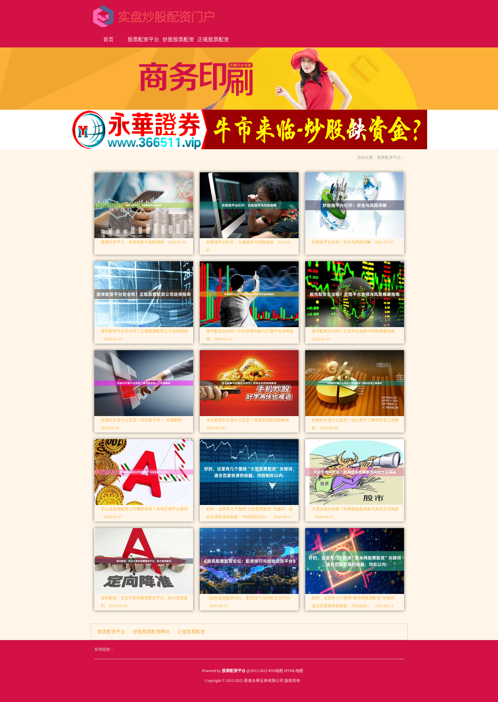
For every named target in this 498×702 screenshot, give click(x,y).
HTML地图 (293, 670)
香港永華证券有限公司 (263, 680)
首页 (108, 39)
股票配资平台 (143, 39)
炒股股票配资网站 (178, 42)
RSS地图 (275, 670)
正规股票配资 (213, 39)
